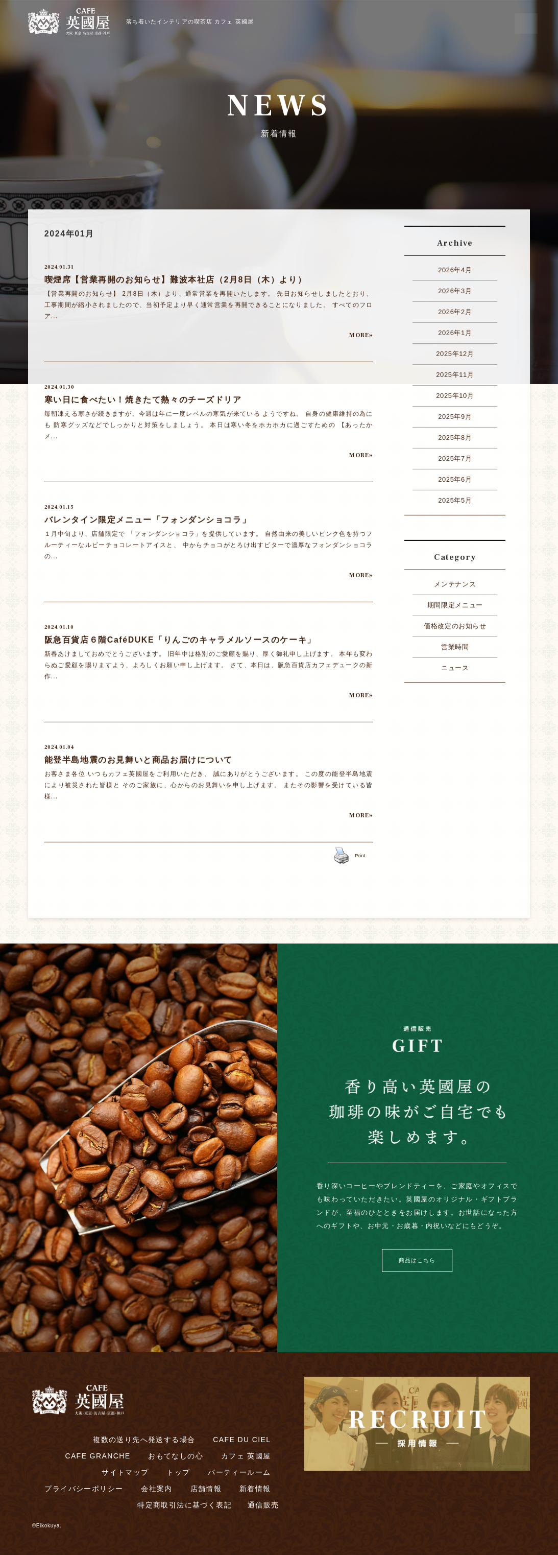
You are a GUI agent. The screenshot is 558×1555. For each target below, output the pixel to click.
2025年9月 (455, 413)
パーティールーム (239, 1472)
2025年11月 (455, 371)
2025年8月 (455, 434)
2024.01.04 (59, 743)
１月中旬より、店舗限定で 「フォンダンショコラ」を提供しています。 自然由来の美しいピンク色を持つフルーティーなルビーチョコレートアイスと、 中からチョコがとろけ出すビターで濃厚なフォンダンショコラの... (208, 541)
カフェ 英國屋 (246, 1456)
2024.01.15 (59, 503)
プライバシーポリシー (83, 1489)
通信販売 (263, 1505)
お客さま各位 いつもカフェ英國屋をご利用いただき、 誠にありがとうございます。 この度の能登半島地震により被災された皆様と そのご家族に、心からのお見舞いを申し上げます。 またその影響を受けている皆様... (208, 781)
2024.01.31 (59, 263)
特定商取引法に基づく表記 (184, 1505)
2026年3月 (455, 287)
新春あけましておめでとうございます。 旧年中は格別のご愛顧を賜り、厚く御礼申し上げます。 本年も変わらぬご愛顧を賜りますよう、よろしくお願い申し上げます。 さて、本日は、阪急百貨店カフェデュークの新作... (208, 661)
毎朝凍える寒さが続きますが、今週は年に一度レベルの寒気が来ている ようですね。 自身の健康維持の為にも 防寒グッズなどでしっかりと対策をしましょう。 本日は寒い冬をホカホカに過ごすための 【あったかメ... (208, 421)
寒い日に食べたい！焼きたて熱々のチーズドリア (143, 396)
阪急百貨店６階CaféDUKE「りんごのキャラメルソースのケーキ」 (180, 636)
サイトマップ (125, 1472)
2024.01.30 (59, 383)
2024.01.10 (59, 623)
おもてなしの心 (175, 1456)
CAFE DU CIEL (242, 1439)
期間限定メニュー (455, 601)
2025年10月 (455, 392)
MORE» (361, 332)
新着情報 (255, 1489)
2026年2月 (455, 308)
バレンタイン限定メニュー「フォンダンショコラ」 (147, 516)
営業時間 (455, 643)
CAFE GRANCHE (97, 1456)
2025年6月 (455, 476)
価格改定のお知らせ (455, 622)
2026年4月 (455, 266)
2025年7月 (455, 455)
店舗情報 (206, 1489)
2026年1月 (455, 329)
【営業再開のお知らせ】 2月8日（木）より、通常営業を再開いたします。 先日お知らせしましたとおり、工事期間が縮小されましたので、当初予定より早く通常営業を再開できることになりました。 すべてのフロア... (208, 301)
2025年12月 (455, 350)
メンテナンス (455, 580)
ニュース (455, 664)
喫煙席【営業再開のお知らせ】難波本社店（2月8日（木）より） (175, 276)
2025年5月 (455, 497)
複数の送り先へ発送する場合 (144, 1439)
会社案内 (157, 1489)
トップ (178, 1472)
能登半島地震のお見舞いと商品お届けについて (138, 756)
